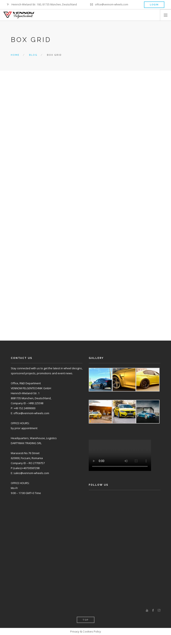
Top (85, 620)
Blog (33, 55)
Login (154, 4)
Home (15, 55)
